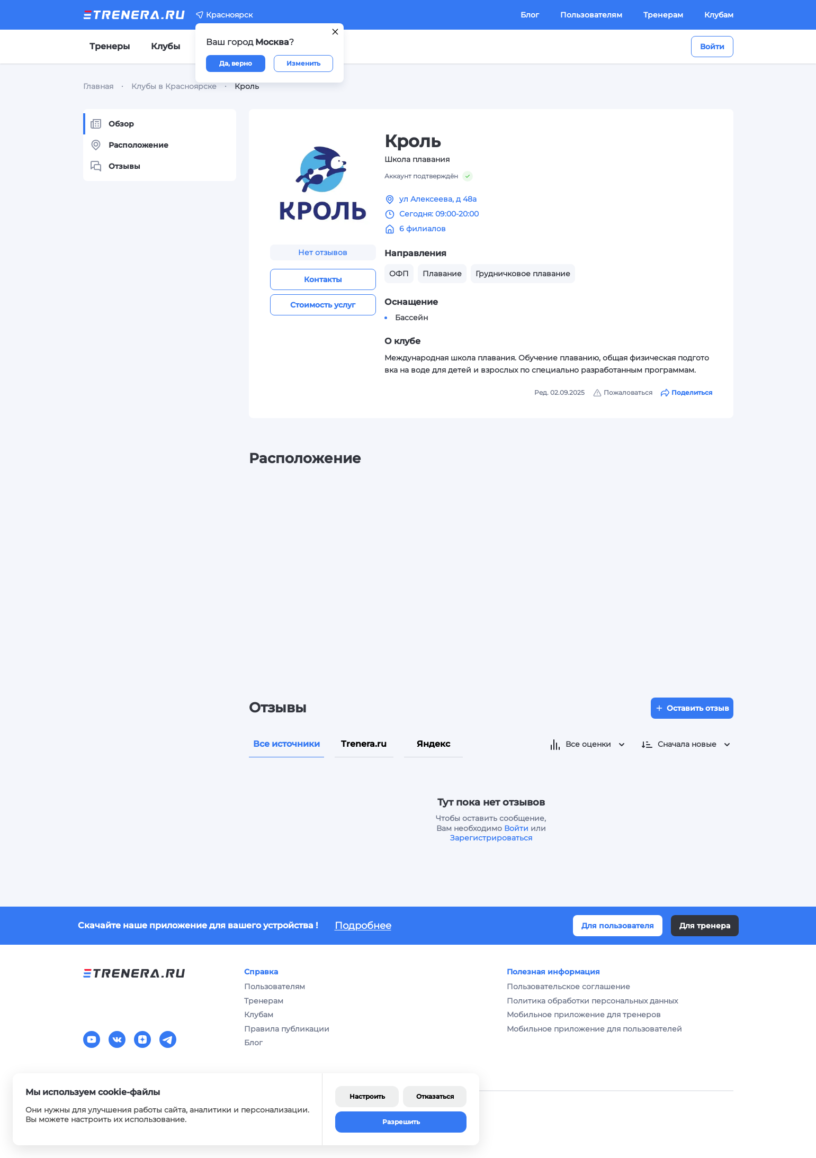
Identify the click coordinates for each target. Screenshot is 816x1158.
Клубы (165, 46)
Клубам (718, 15)
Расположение (128, 145)
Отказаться (435, 1096)
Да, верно (235, 63)
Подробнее (363, 925)
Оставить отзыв (692, 708)
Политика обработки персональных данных (592, 1001)
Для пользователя (617, 925)
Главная (98, 86)
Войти (712, 46)
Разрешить (401, 1122)
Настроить (367, 1096)
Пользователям (591, 15)
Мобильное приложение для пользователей (594, 1029)
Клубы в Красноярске (174, 86)
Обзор (111, 123)
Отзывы (114, 166)
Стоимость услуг (322, 305)
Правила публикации (286, 1029)
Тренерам (663, 15)
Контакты (323, 279)
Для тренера (704, 925)
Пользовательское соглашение (568, 986)
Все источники (286, 744)
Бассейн (411, 317)
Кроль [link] (247, 86)
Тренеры (109, 46)
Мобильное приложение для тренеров (584, 1014)
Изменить (303, 63)
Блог (530, 15)
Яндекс (433, 744)
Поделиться (686, 392)
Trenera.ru (364, 744)
